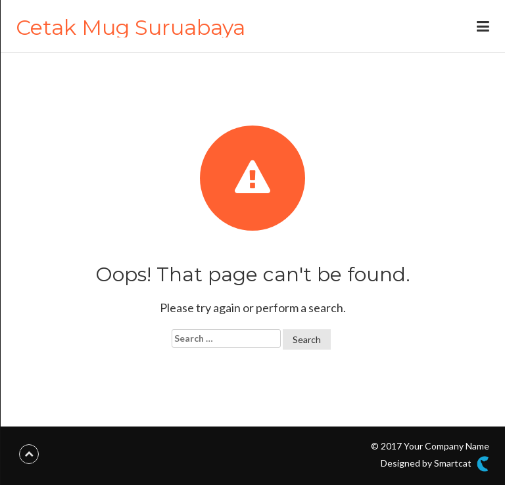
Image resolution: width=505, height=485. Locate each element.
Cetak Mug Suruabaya (130, 27)
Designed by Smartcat (435, 464)
